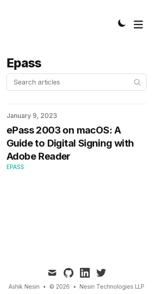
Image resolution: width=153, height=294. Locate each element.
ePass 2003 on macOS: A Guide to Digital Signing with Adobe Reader (70, 143)
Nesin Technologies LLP (112, 286)
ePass (15, 166)
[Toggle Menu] (138, 22)
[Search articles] (76, 82)
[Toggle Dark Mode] (122, 22)
